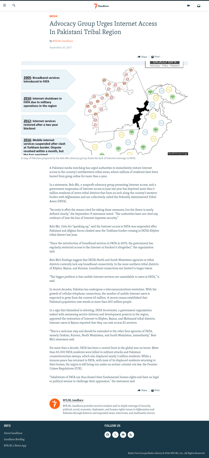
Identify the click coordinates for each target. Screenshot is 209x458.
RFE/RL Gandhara (63, 41)
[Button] (142, 57)
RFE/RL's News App (15, 445)
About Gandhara (13, 433)
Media (53, 16)
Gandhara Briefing (14, 439)
